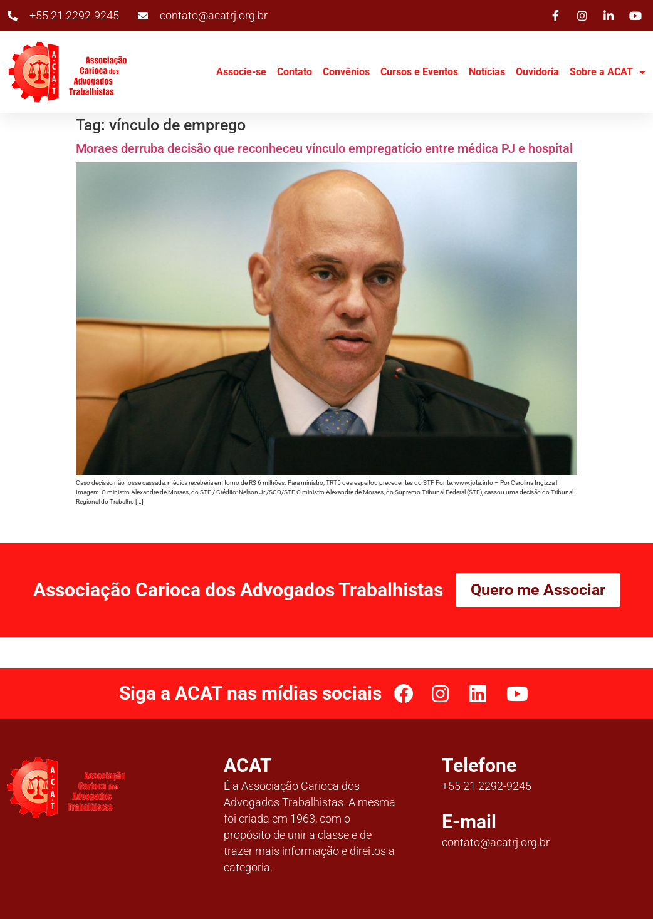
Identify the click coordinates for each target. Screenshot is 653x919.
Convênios (346, 72)
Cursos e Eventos (419, 72)
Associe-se (241, 72)
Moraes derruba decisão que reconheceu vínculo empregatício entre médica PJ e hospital (324, 148)
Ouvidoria (537, 72)
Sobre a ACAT (607, 72)
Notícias (487, 72)
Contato (294, 72)
